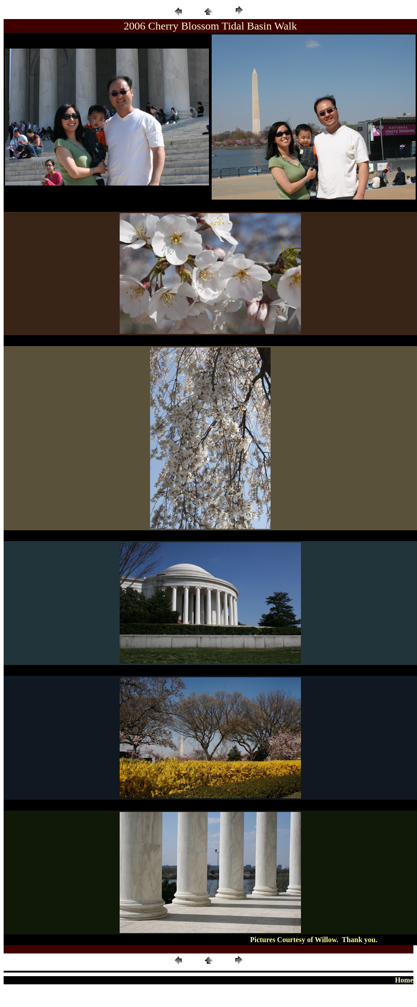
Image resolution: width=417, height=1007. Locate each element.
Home (404, 980)
